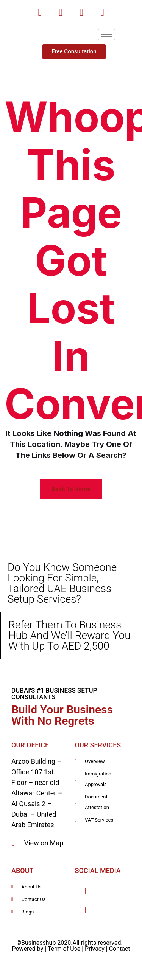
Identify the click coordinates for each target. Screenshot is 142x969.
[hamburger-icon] (106, 34)
